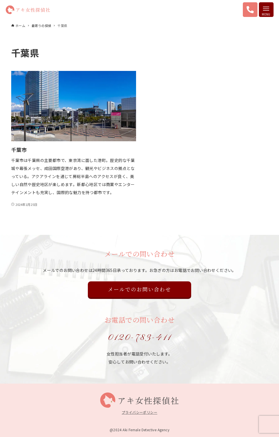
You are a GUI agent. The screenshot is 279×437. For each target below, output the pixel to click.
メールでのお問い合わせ (139, 289)
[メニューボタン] (266, 9)
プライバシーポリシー (139, 412)
